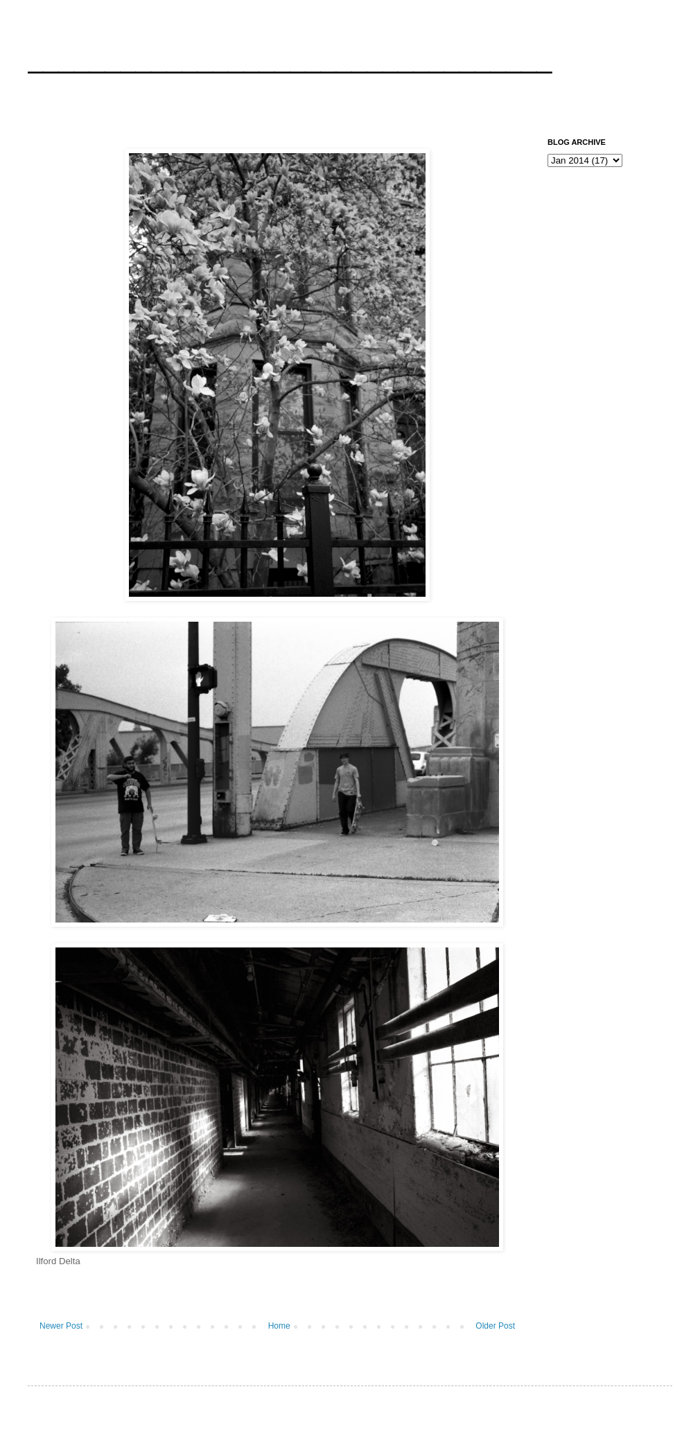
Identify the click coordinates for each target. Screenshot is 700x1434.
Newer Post (61, 1326)
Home (279, 1326)
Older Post (495, 1326)
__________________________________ (290, 58)
